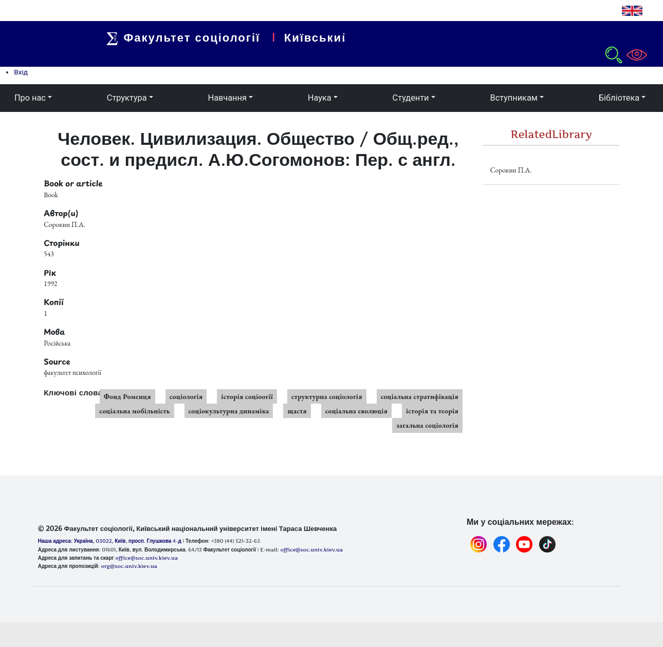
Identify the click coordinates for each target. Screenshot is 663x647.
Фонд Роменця (127, 396)
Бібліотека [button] (619, 98)
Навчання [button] (227, 98)
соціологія (186, 396)
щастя (296, 410)
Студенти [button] (411, 98)
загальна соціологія (427, 425)
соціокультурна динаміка (229, 410)
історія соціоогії (247, 396)
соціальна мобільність (134, 410)
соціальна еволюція (356, 410)
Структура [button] (127, 98)
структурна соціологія (326, 396)
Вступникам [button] (513, 98)
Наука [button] (320, 98)
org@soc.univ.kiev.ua (129, 566)
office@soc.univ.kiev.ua (146, 558)
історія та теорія (432, 410)
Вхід (21, 72)
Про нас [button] (30, 98)
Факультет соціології (191, 37)
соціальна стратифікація (419, 396)
